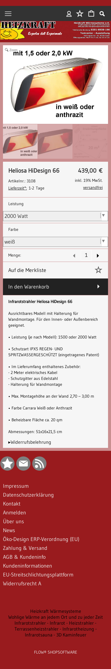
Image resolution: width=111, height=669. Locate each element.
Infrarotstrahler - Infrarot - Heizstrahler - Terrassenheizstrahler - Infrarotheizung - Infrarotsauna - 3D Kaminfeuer (56, 629)
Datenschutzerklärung (28, 495)
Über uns (13, 521)
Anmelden (69, 13)
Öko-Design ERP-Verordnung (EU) (41, 539)
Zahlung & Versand (25, 548)
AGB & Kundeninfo (24, 557)
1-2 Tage (26, 188)
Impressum (16, 486)
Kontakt (11, 503)
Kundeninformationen (27, 566)
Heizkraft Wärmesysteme (55, 611)
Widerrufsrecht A (22, 583)
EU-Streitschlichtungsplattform (38, 574)
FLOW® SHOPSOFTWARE (55, 652)
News (9, 530)
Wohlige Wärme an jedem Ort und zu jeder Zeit (55, 617)
